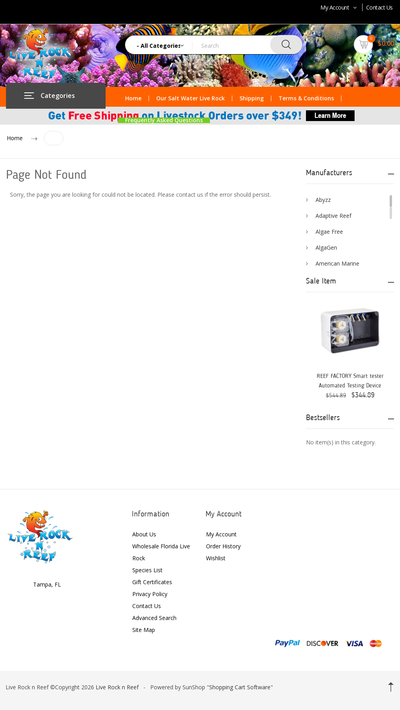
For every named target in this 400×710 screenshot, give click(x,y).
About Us (144, 534)
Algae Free (329, 231)
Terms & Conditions (306, 98)
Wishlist (215, 558)
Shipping (251, 98)
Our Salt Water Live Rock (190, 98)
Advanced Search (154, 618)
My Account (339, 7)
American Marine (337, 263)
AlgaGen (326, 247)
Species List (147, 570)
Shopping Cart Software (240, 687)
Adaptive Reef (333, 215)
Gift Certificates (152, 582)
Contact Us (379, 7)
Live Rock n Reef (117, 687)
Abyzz (323, 199)
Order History (223, 546)
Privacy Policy (149, 594)
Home (133, 98)
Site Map (143, 630)
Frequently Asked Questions (164, 120)
